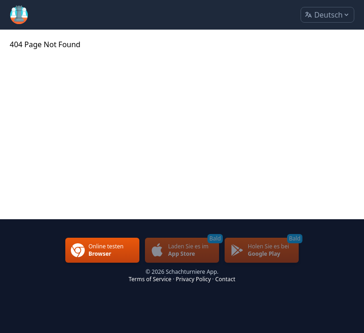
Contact (225, 279)
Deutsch (327, 15)
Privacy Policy (193, 279)
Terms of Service (150, 279)
